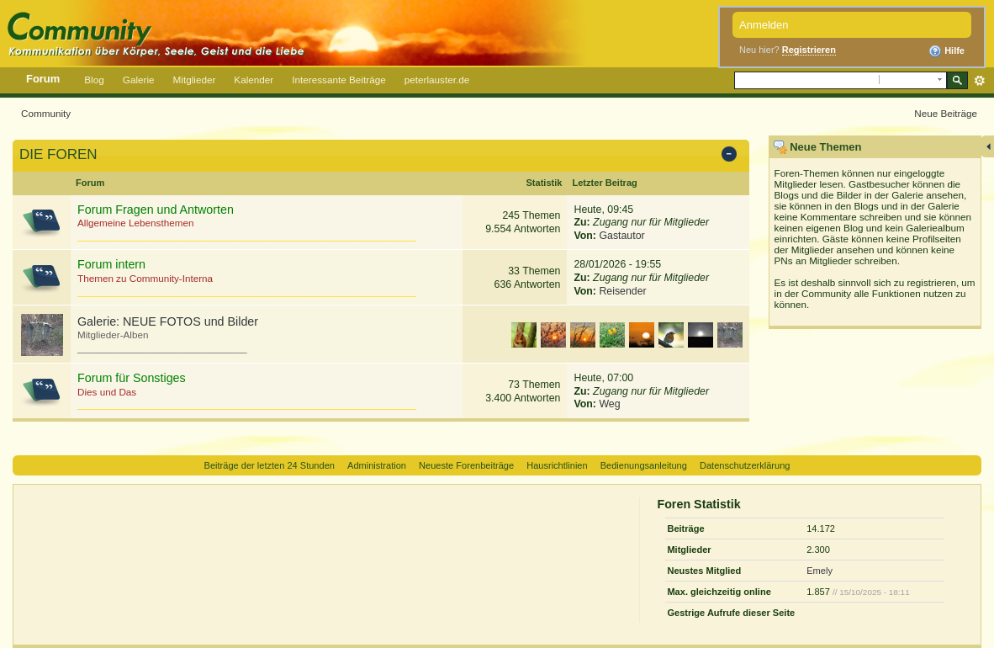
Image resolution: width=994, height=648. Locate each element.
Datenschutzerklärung (745, 465)
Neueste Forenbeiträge (466, 465)
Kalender (253, 79)
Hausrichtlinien (556, 465)
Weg (609, 404)
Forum (43, 78)
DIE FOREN (58, 154)
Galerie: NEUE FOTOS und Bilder (167, 321)
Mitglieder (194, 79)
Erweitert (979, 80)
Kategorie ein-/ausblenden (732, 155)
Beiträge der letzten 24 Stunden (269, 465)
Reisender (622, 291)
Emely (819, 571)
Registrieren (809, 50)
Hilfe (946, 51)
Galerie (139, 79)
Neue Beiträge (945, 113)
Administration (376, 465)
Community (46, 113)
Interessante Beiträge (338, 79)
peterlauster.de (437, 79)
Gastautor (621, 236)
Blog (93, 79)
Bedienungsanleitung (643, 465)
